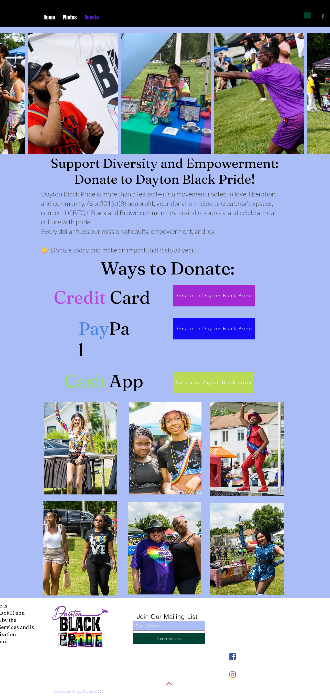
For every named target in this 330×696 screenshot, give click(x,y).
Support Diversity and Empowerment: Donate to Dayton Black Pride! (164, 171)
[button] (307, 13)
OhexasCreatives (84, 691)
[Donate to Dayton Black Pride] (214, 295)
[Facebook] (232, 656)
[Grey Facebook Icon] (323, 16)
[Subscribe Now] (169, 638)
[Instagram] (232, 674)
